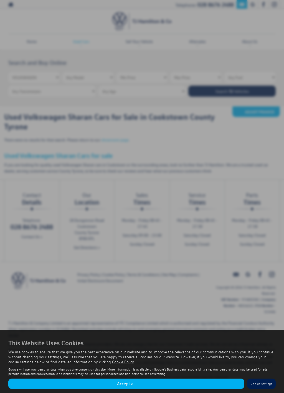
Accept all (126, 383)
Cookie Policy (123, 361)
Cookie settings (261, 384)
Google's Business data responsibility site (182, 369)
